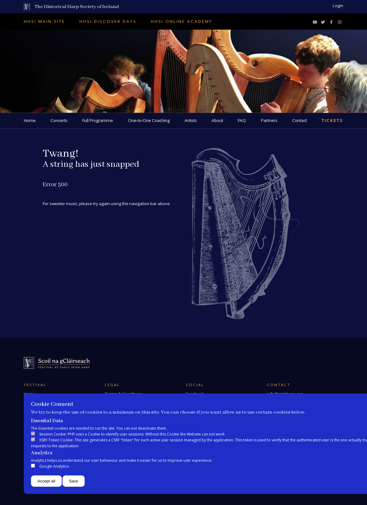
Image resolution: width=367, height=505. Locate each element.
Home (30, 120)
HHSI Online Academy (181, 21)
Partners (269, 120)
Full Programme (97, 120)
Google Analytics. (54, 466)
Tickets (332, 120)
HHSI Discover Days (108, 21)
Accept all (46, 481)
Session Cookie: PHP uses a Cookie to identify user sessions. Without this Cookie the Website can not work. (132, 434)
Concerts (58, 120)
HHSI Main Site (44, 21)
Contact (299, 120)
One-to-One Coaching (149, 120)
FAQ (242, 120)
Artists (191, 120)
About (217, 120)
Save (73, 481)
